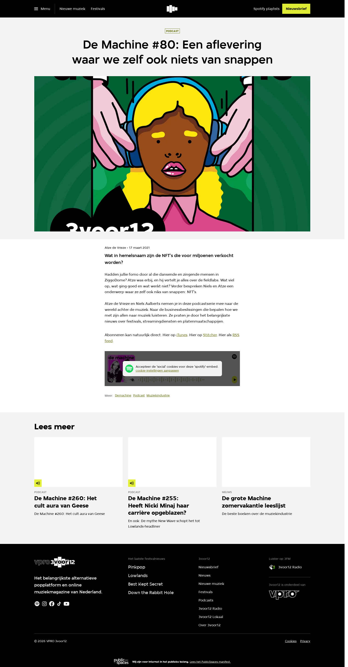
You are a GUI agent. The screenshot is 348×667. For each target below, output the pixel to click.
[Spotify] (37, 603)
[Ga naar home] (172, 8)
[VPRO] (284, 595)
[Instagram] (44, 603)
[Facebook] (52, 603)
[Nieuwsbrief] (296, 9)
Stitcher (210, 335)
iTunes (181, 335)
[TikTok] (59, 603)
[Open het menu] (42, 9)
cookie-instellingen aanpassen (157, 370)
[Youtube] (66, 603)
